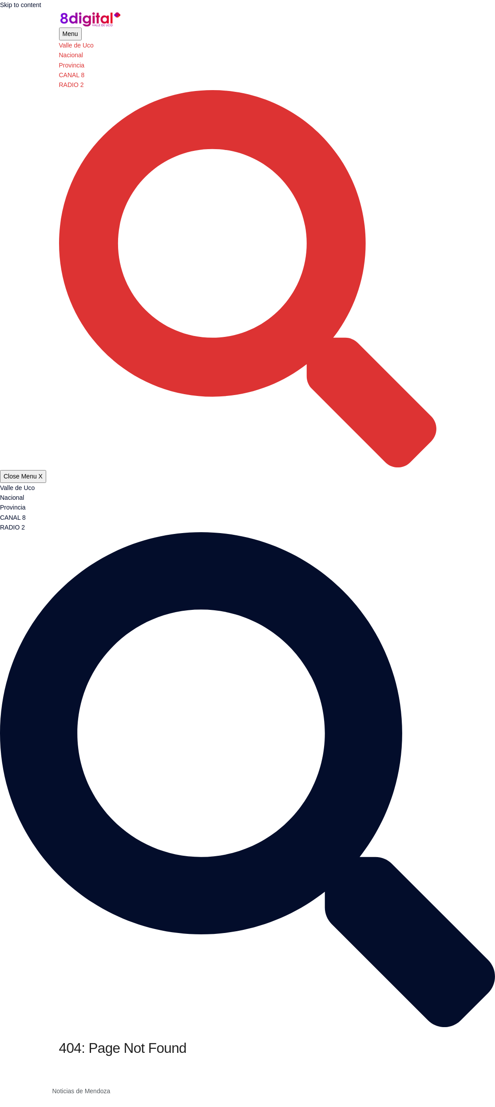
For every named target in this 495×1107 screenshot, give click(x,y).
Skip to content (20, 4)
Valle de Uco (76, 45)
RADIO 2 (71, 84)
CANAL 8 (72, 75)
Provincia (72, 65)
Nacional (71, 55)
